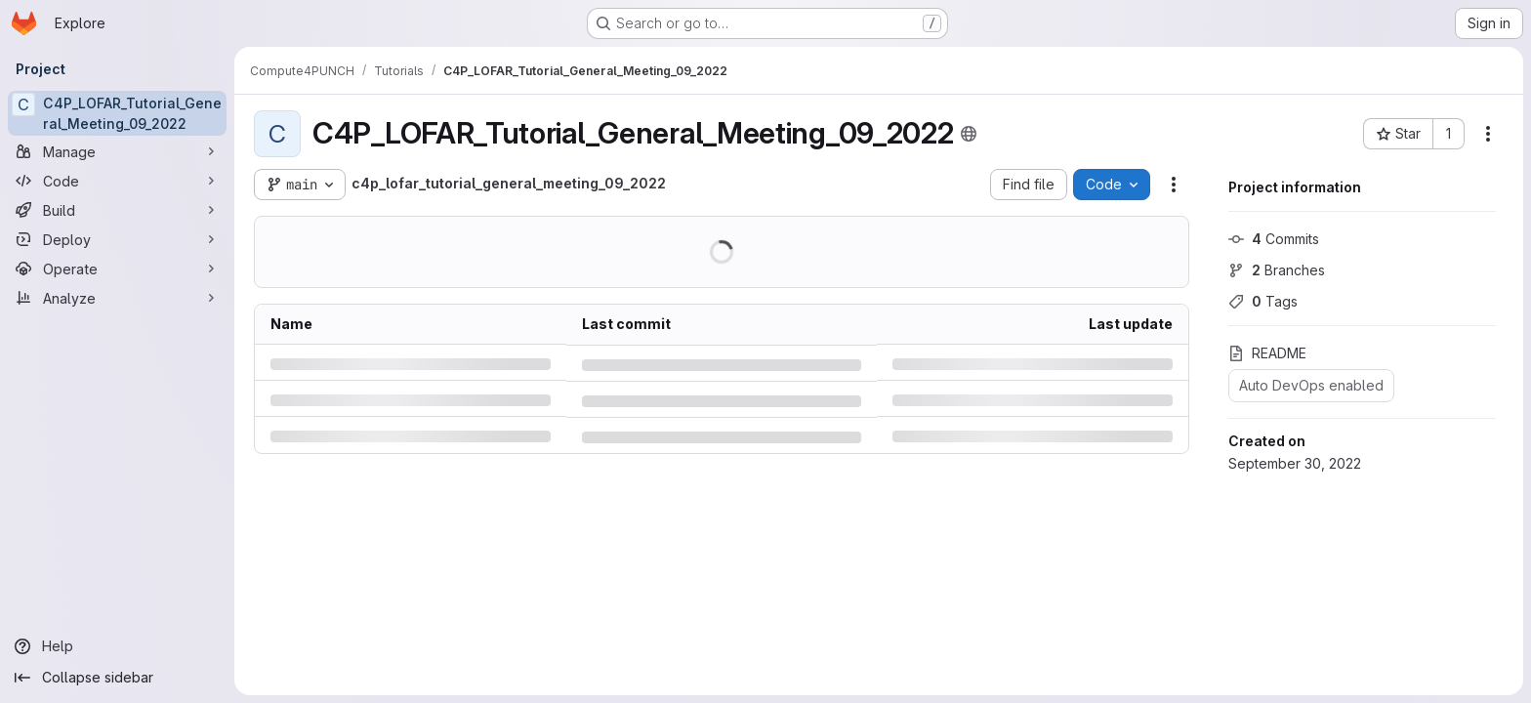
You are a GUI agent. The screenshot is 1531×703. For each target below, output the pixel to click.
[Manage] (117, 151)
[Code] (117, 180)
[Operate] (117, 268)
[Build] (117, 210)
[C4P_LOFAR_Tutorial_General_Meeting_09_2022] (117, 113)
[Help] (117, 646)
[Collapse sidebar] (117, 677)
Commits (1273, 238)
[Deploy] (117, 239)
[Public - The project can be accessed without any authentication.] (968, 134)
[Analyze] (117, 297)
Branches (1276, 270)
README (1267, 353)
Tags (1263, 301)
